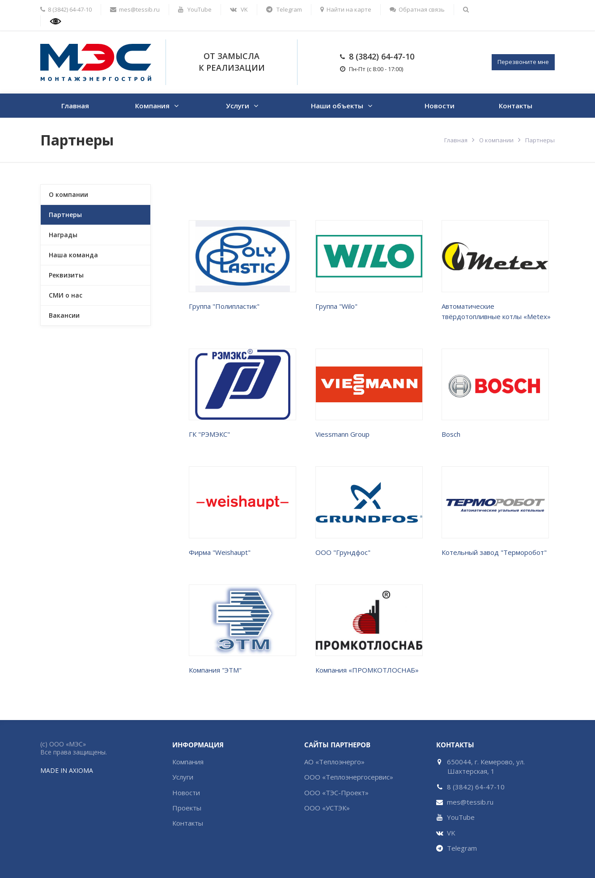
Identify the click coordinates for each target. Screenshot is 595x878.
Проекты (186, 807)
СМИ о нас (65, 295)
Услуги (237, 105)
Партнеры (65, 214)
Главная (75, 105)
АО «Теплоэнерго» (334, 761)
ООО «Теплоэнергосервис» (348, 776)
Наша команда (73, 255)
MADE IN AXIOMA (66, 770)
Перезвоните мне (523, 62)
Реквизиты (66, 275)
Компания (152, 105)
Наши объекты (337, 105)
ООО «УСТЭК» (327, 807)
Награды (63, 234)
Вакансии (64, 315)
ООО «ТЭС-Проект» (336, 792)
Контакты (515, 105)
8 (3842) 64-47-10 (381, 56)
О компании (496, 140)
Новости (440, 105)
